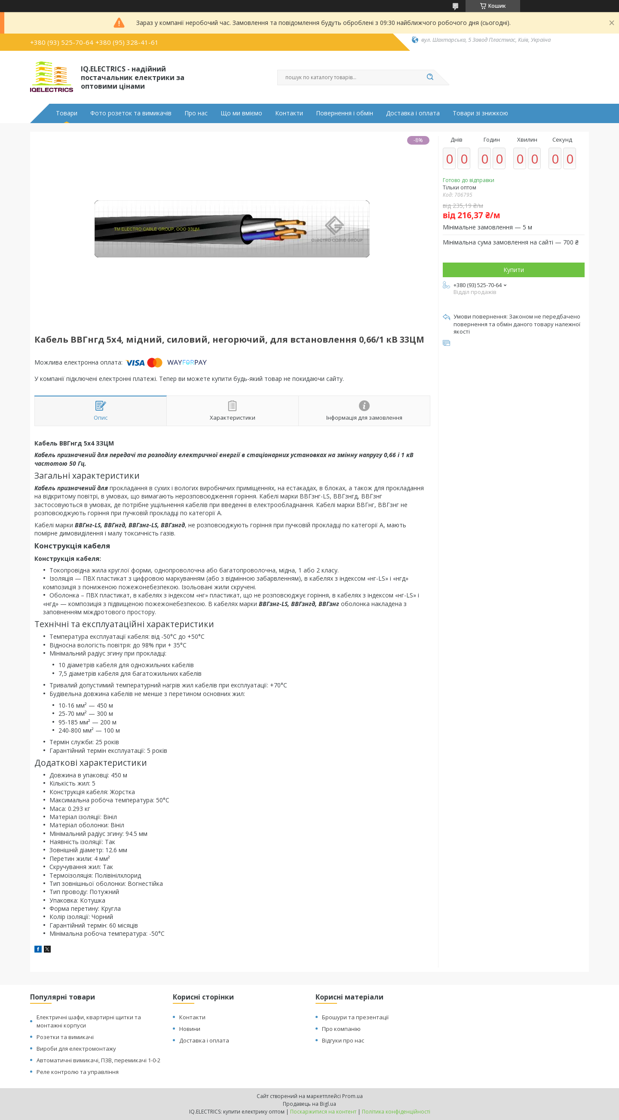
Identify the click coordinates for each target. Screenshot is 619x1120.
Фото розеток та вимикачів (131, 113)
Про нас (196, 113)
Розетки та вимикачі (65, 1037)
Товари (66, 113)
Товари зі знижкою (480, 113)
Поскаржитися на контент (323, 1111)
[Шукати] (429, 77)
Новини (189, 1029)
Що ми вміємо (241, 113)
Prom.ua (352, 1096)
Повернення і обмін (344, 113)
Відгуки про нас (343, 1040)
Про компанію (341, 1029)
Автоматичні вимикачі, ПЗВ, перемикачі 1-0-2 (98, 1060)
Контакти (289, 113)
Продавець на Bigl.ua (309, 1104)
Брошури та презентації (355, 1017)
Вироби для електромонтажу (76, 1048)
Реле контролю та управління (78, 1072)
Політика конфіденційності (396, 1111)
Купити (513, 270)
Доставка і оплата (413, 113)
